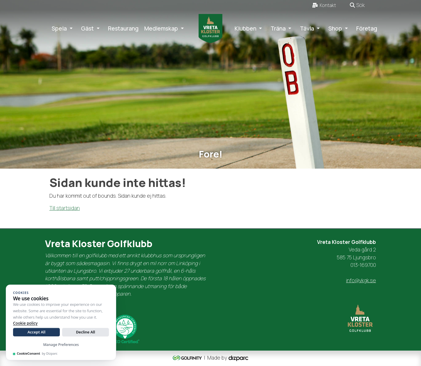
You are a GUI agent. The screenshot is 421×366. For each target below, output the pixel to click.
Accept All (37, 332)
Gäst (87, 28)
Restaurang (123, 28)
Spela (59, 28)
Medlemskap (161, 28)
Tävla (307, 28)
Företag (366, 28)
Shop (335, 28)
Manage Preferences (61, 344)
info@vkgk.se (361, 280)
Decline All (85, 332)
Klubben (245, 28)
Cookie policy (25, 323)
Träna (278, 28)
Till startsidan (64, 207)
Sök (357, 4)
